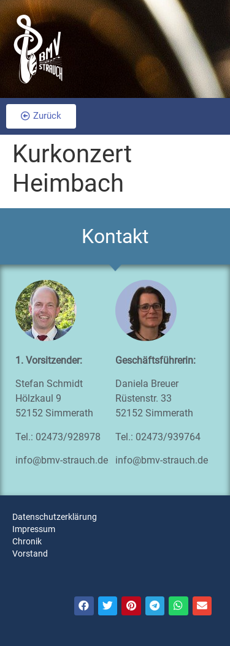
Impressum (33, 529)
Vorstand (30, 553)
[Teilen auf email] (202, 606)
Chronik (27, 541)
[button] (41, 116)
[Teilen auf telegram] (155, 606)
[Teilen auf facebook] (84, 606)
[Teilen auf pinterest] (131, 606)
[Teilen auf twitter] (108, 606)
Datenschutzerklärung (54, 517)
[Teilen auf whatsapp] (178, 606)
